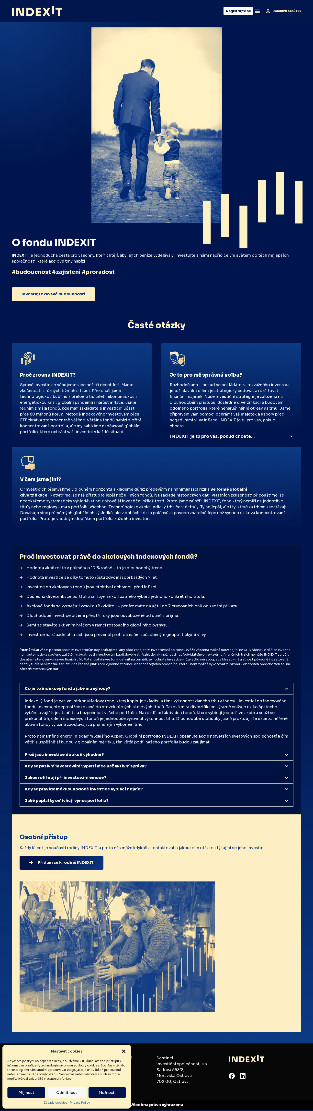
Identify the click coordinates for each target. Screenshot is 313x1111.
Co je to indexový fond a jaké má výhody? (67, 689)
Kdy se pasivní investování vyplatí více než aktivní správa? (86, 766)
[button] (123, 1051)
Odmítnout (66, 1092)
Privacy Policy (80, 1102)
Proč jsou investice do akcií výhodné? (64, 755)
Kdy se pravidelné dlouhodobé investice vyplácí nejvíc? (84, 789)
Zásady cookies (55, 1102)
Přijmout (26, 1092)
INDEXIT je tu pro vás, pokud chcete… (212, 436)
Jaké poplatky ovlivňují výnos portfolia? (67, 801)
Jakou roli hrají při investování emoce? (65, 778)
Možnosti (107, 1092)
